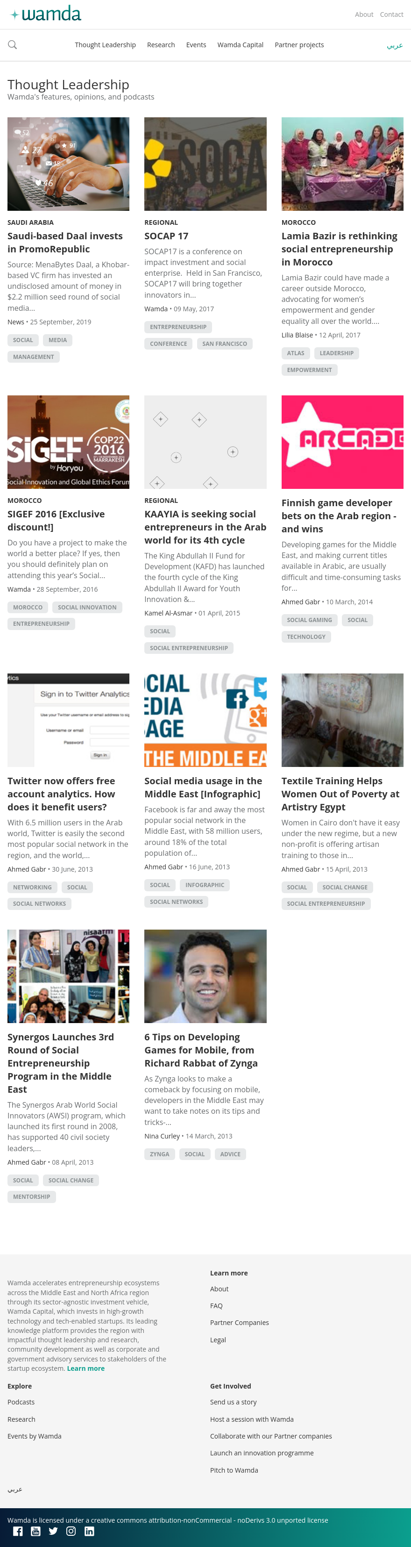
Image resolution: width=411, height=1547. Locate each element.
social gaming (310, 620)
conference (168, 344)
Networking (32, 887)
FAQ (216, 1305)
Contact (392, 14)
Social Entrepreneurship (189, 648)
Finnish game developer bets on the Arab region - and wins (339, 515)
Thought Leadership (105, 44)
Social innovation (87, 607)
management (33, 357)
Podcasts (21, 1401)
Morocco (299, 222)
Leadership (337, 353)
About (364, 14)
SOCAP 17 (166, 235)
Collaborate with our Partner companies (271, 1436)
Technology (306, 637)
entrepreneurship (178, 327)
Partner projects (299, 44)
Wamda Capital (241, 44)
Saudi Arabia (30, 222)
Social (23, 340)
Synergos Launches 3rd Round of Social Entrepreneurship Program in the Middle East (60, 1063)
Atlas (296, 353)
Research (161, 44)
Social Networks (39, 904)
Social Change (345, 887)
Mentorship (31, 1197)
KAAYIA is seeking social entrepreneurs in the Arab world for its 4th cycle (205, 527)
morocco (28, 607)
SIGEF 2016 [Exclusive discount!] (56, 520)
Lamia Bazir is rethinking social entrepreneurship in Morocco (339, 248)
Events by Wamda (34, 1436)
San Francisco (225, 344)
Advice (230, 1154)
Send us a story (233, 1401)
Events (196, 44)
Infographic (204, 885)
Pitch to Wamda (234, 1470)
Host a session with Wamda (252, 1419)
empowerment (309, 370)
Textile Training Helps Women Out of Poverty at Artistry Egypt (341, 793)
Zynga (159, 1154)
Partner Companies (239, 1322)
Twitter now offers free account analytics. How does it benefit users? (61, 793)
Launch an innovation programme (262, 1452)
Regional (161, 222)
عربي (395, 45)
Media (58, 340)
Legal (218, 1339)
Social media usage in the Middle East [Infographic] (203, 787)
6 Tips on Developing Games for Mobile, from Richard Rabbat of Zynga (201, 1050)
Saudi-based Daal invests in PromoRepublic (65, 242)
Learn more (86, 1368)
